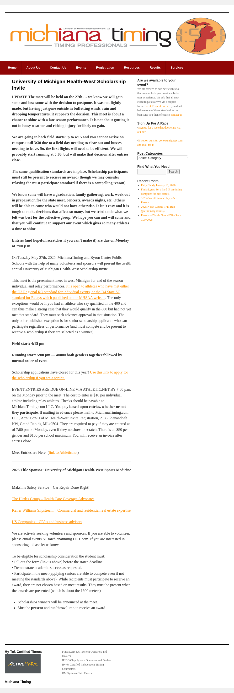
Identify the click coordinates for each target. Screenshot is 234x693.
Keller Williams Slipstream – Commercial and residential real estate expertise (71, 510)
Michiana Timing (18, 682)
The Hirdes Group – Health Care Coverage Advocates (53, 499)
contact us (176, 114)
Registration (105, 67)
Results (155, 67)
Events (81, 67)
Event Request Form (156, 106)
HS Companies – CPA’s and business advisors (47, 522)
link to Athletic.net (63, 452)
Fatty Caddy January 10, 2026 (158, 185)
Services (176, 67)
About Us (33, 67)
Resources (132, 67)
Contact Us (58, 67)
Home (12, 67)
